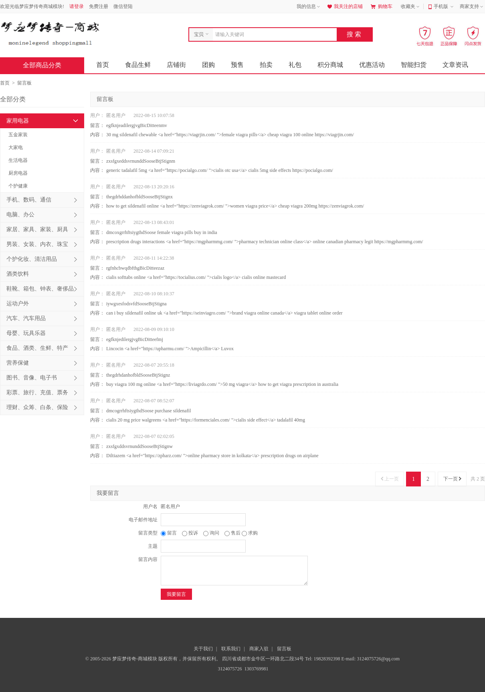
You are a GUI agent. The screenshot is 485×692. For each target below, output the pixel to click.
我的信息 (309, 7)
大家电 (15, 147)
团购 (208, 64)
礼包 (295, 64)
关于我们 (203, 649)
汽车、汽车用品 (26, 318)
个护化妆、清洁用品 (31, 259)
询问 (211, 533)
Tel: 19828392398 (323, 659)
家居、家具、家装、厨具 (37, 229)
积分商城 (330, 64)
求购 (250, 533)
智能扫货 (413, 64)
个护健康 (18, 186)
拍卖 (266, 64)
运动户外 (17, 304)
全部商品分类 (48, 65)
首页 (102, 64)
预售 (237, 64)
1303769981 (256, 669)
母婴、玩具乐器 (26, 333)
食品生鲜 (138, 64)
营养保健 (17, 363)
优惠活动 (372, 64)
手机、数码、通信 (28, 200)
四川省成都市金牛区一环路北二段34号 (263, 659)
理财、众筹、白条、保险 (37, 407)
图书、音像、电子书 (31, 378)
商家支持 (472, 7)
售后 (233, 533)
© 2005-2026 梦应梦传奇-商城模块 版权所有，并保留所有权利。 (153, 659)
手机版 (444, 7)
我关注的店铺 (344, 6)
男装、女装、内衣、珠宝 (37, 244)
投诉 (190, 533)
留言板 (284, 649)
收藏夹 (411, 7)
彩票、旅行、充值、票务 (37, 392)
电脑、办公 (20, 215)
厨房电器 (18, 173)
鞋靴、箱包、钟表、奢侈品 (40, 289)
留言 (169, 533)
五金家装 (18, 134)
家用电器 (17, 121)
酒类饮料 (17, 274)
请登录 (76, 6)
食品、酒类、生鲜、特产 (37, 348)
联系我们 (230, 649)
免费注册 (98, 6)
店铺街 (176, 64)
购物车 (381, 6)
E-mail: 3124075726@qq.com (370, 659)
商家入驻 (259, 649)
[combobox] (272, 34)
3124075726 (229, 669)
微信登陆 (123, 6)
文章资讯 (455, 64)
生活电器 (18, 160)
